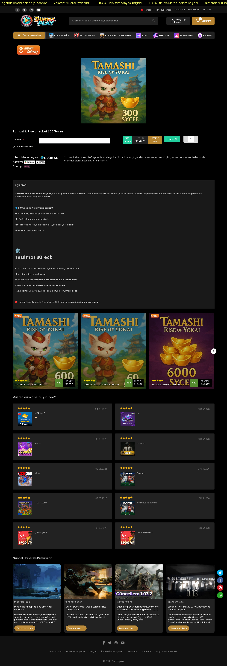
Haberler (132, 651)
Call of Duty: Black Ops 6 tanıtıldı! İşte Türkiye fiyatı (85, 608)
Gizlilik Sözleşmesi (75, 651)
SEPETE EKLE (156, 138)
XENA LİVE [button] (161, 35)
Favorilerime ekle (23, 146)
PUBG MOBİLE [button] (59, 35)
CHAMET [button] (205, 35)
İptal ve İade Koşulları (112, 651)
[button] (203, 21)
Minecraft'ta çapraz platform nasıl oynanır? (33, 608)
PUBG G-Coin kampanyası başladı (127, 3)
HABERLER (180, 9)
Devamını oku (25, 628)
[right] (214, 351)
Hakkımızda (56, 651)
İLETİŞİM (207, 9)
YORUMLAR (194, 9)
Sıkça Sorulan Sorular (166, 651)
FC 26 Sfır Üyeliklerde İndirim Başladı (181, 3)
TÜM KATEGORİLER (29, 35)
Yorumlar (146, 651)
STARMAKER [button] (183, 35)
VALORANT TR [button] (84, 35)
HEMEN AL (173, 138)
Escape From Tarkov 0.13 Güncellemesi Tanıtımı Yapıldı (189, 608)
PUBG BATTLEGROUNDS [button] (115, 35)
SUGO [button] (142, 35)
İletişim (93, 651)
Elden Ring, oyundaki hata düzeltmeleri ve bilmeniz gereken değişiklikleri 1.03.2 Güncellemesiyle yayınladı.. (138, 608)
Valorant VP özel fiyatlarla (79, 3)
